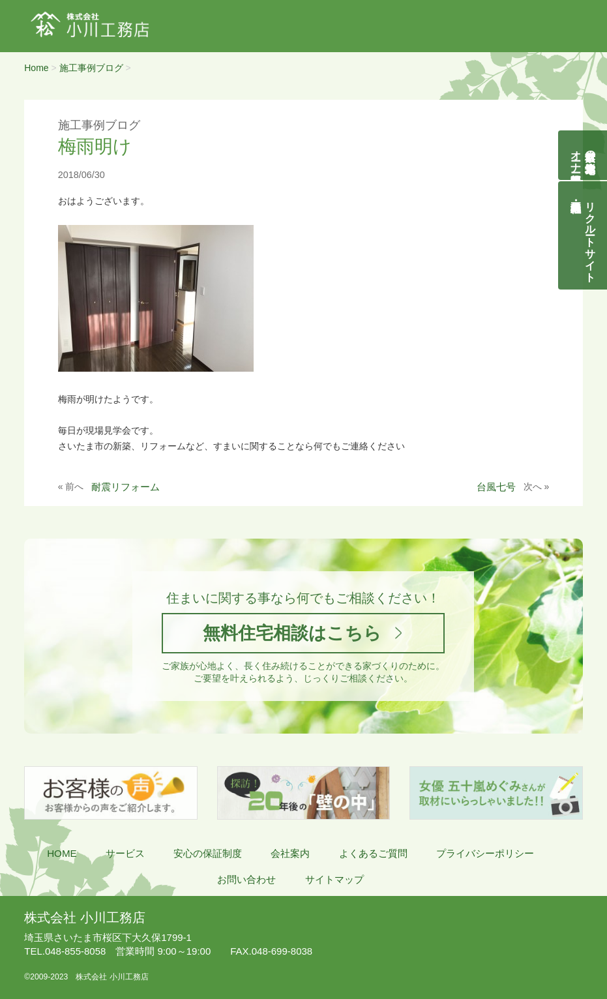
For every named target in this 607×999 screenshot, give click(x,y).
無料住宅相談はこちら (292, 633)
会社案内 (290, 853)
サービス (125, 853)
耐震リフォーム (125, 486)
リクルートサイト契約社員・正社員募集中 (590, 235)
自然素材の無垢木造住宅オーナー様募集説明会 (583, 155)
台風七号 (496, 486)
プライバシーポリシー (485, 853)
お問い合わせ (246, 879)
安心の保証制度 (207, 853)
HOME (62, 853)
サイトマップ (334, 879)
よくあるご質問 (373, 853)
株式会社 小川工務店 (84, 917)
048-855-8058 (65, 951)
